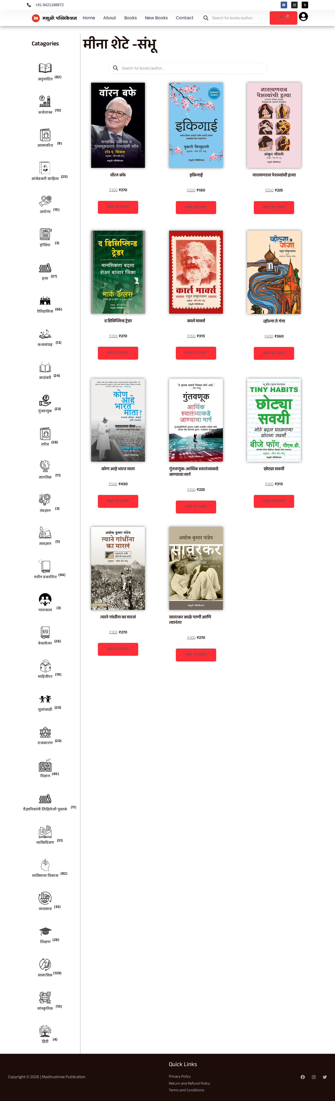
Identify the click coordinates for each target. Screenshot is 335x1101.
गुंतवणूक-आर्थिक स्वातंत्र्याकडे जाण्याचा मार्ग (193, 472)
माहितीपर (45, 677)
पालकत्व (45, 610)
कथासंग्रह (45, 345)
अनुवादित (45, 80)
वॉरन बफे (118, 175)
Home (89, 18)
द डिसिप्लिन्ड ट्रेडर (118, 321)
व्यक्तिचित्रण (45, 843)
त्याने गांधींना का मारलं (118, 617)
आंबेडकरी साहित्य (45, 179)
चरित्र (45, 445)
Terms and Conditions (188, 1090)
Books (130, 18)
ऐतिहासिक (45, 312)
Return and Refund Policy (192, 1084)
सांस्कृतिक (45, 1009)
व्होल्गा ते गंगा (274, 321)
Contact (185, 18)
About (109, 18)
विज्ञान (45, 776)
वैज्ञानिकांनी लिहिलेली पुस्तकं (45, 810)
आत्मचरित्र (45, 146)
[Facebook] (303, 1077)
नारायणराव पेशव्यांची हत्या (274, 175)
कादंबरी (45, 378)
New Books (156, 18)
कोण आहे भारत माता (118, 469)
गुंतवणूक (45, 411)
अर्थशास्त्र (45, 113)
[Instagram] (314, 1077)
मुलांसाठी (45, 710)
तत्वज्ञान (45, 544)
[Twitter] (325, 1077)
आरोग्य (45, 212)
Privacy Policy (181, 1077)
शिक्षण (45, 942)
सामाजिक (45, 976)
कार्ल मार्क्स (196, 321)
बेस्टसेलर (45, 644)
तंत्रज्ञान (45, 511)
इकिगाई (196, 175)
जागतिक (45, 478)
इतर (45, 279)
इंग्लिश (45, 245)
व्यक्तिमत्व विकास (45, 876)
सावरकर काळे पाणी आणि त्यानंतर (190, 620)
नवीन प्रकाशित (45, 577)
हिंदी (45, 1042)
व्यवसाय (45, 909)
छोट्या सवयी (274, 469)
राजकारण (45, 743)
